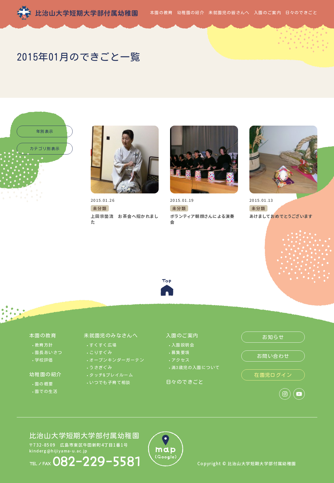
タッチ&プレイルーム (111, 377)
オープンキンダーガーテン (116, 362)
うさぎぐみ (100, 369)
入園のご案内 (267, 13)
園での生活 (46, 393)
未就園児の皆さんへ (229, 13)
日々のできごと (301, 13)
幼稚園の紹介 (190, 13)
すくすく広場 (103, 347)
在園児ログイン (273, 376)
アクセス (180, 362)
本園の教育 (161, 13)
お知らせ (273, 339)
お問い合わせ (273, 357)
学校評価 (44, 362)
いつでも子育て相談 (110, 384)
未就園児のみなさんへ (111, 337)
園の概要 (44, 386)
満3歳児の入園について (195, 369)
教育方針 (44, 347)
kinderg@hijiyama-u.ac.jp (59, 452)
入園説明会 (182, 347)
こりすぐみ (100, 354)
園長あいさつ (48, 354)
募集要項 (180, 354)
